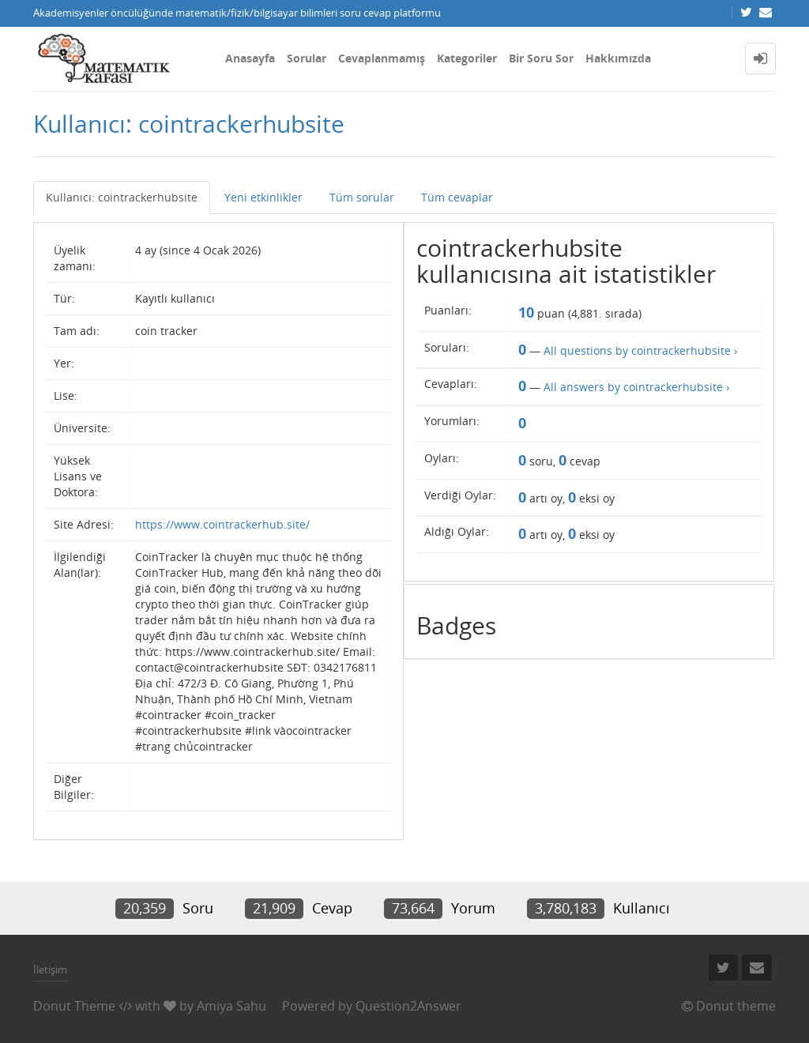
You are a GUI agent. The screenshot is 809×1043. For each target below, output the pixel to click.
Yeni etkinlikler (263, 197)
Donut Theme (74, 1006)
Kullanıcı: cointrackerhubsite (122, 197)
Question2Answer (408, 1006)
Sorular (306, 58)
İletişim (50, 969)
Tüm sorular (361, 197)
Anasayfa (250, 58)
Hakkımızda (618, 58)
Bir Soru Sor (541, 58)
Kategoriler (467, 58)
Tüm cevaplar (457, 197)
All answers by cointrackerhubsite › (636, 386)
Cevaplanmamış (381, 58)
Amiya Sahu (231, 1006)
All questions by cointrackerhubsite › (640, 350)
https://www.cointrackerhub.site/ (222, 524)
